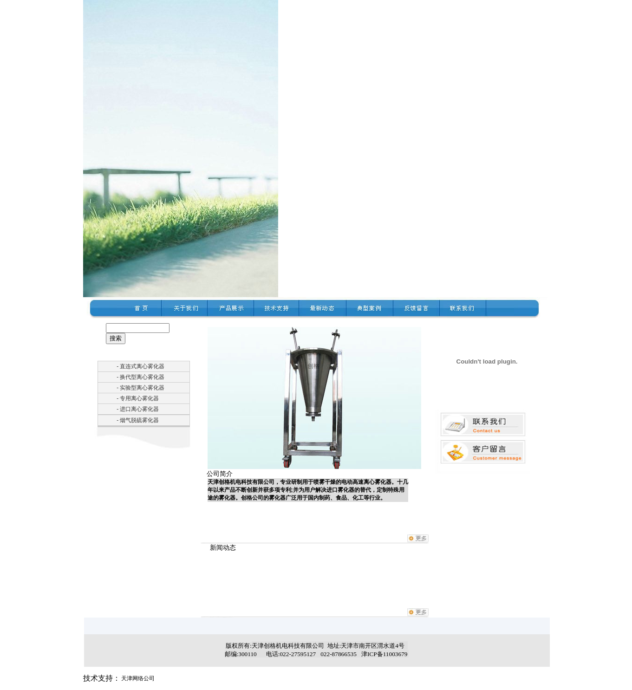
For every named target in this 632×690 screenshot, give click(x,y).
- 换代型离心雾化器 (140, 377)
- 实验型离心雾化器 (140, 387)
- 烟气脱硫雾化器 (138, 420)
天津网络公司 (138, 678)
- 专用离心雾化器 (138, 398)
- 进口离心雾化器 (138, 409)
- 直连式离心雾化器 (140, 366)
